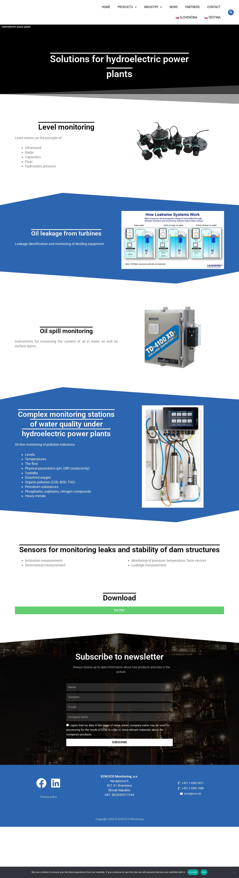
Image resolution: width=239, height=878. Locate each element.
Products (127, 7)
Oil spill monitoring (66, 330)
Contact (214, 7)
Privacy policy (48, 796)
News (174, 7)
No (204, 872)
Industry (153, 7)
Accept (193, 872)
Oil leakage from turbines (66, 233)
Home (106, 7)
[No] (234, 872)
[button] (231, 12)
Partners (192, 7)
